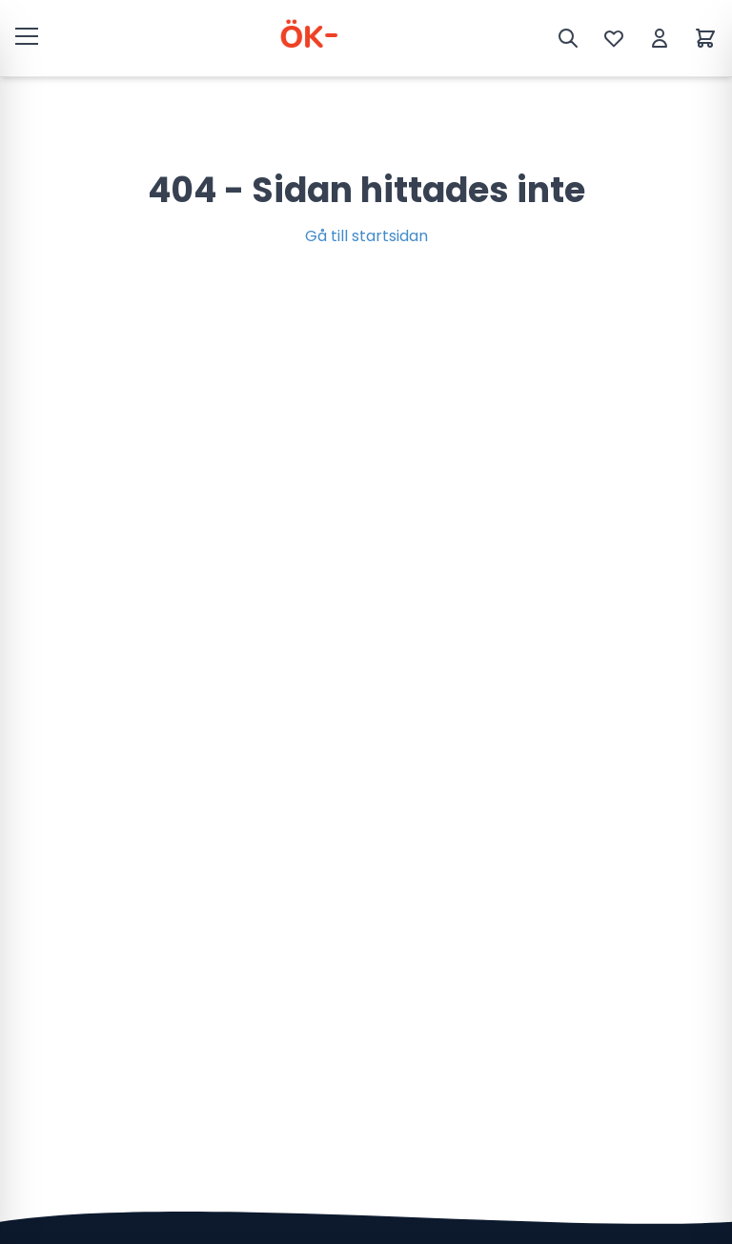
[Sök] (568, 38)
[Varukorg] (705, 38)
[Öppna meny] (26, 35)
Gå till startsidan (366, 236)
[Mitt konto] (659, 38)
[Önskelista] (613, 38)
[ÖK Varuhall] (305, 38)
